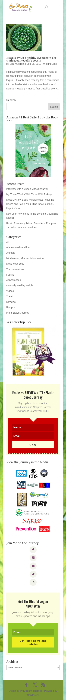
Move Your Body (15, 263)
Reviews (11, 302)
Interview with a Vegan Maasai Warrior (27, 189)
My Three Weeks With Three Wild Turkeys (29, 194)
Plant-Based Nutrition (18, 247)
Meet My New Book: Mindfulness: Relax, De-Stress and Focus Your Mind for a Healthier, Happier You (30, 204)
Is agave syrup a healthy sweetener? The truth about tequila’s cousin (31, 59)
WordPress (33, 695)
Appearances (13, 280)
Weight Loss (50, 63)
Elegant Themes (32, 690)
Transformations (15, 269)
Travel (9, 296)
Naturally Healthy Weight (19, 285)
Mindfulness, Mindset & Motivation (25, 258)
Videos (10, 291)
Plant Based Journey (17, 312)
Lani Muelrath (17, 63)
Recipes (10, 307)
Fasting (10, 274)
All (7, 242)
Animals (10, 252)
